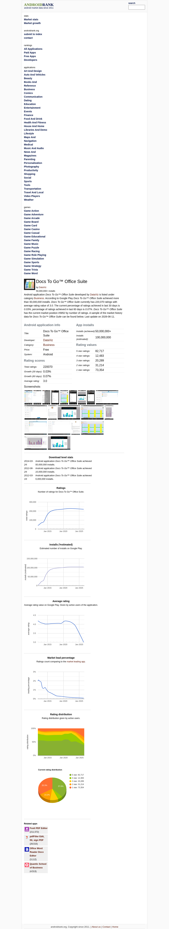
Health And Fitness (35, 122)
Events (28, 111)
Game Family (31, 240)
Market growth (32, 23)
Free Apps (30, 56)
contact (28, 37)
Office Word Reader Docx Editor (37, 852)
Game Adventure (34, 214)
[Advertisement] (96, 5)
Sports (28, 181)
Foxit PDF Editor (39, 828)
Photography (31, 166)
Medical (28, 144)
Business (39, 298)
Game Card (30, 225)
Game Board (31, 221)
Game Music (31, 244)
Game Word (31, 273)
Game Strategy (32, 266)
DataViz (42, 287)
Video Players (32, 196)
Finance (28, 115)
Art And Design (33, 71)
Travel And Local (34, 192)
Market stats (31, 19)
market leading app (76, 661)
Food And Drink (33, 118)
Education (30, 104)
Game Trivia (31, 269)
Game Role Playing (35, 255)
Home (115, 926)
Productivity (31, 170)
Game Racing (32, 251)
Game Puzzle (31, 247)
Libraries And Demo (35, 129)
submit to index (33, 34)
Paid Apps (30, 52)
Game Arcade (32, 218)
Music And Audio (34, 148)
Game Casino (32, 229)
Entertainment (32, 107)
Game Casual (32, 232)
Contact (106, 926)
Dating (28, 100)
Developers (30, 60)
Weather (29, 199)
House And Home (34, 126)
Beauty (28, 78)
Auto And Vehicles (34, 74)
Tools (27, 185)
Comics (28, 93)
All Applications (33, 48)
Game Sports (31, 262)
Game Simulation (34, 258)
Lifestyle (29, 133)
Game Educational (34, 236)
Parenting (29, 159)
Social (27, 177)
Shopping (29, 174)
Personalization (33, 163)
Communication (33, 96)
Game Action (31, 210)
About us (96, 926)
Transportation (32, 188)
